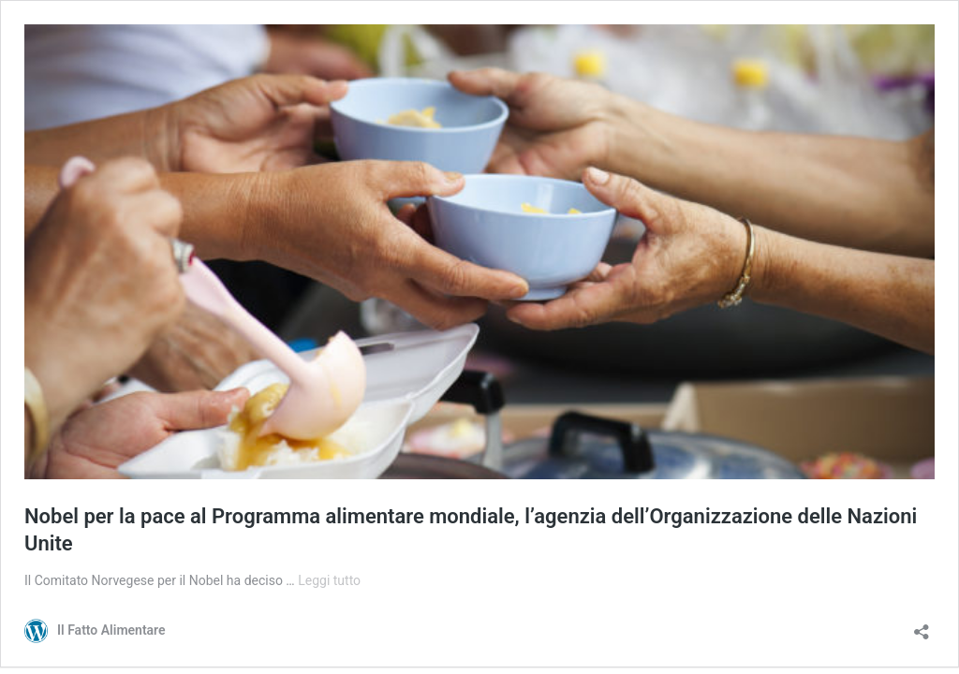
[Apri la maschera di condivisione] (921, 625)
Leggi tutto (329, 580)
